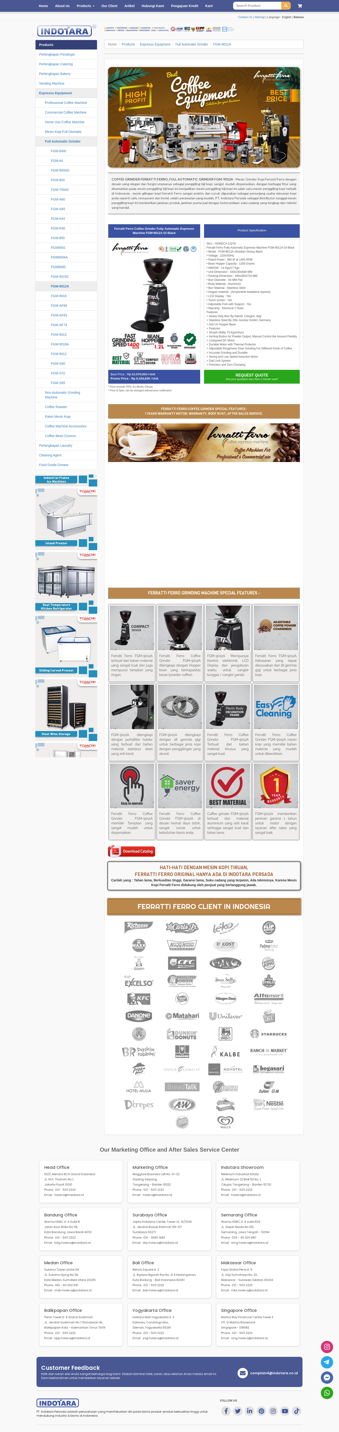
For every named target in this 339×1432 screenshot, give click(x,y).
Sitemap (259, 17)
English (286, 17)
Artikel (129, 6)
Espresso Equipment (155, 44)
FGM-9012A (222, 44)
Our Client (109, 6)
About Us (62, 6)
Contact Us (245, 17)
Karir (209, 6)
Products (128, 44)
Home (43, 6)
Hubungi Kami (153, 6)
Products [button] (85, 6)
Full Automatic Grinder (191, 44)
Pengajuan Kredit (184, 6)
